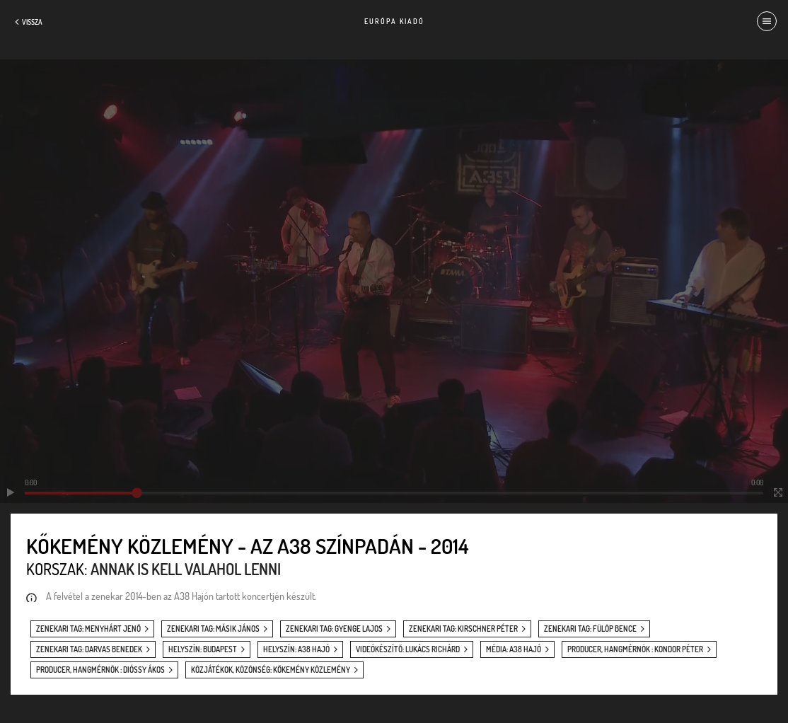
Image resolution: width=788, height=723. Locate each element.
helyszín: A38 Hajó (296, 649)
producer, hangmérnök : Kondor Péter (635, 649)
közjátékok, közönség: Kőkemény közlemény (270, 670)
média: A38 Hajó (513, 649)
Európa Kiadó (394, 21)
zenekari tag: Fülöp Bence (590, 629)
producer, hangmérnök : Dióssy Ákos (100, 670)
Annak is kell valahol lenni (186, 569)
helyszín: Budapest (202, 649)
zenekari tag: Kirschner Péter (463, 629)
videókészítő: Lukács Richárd (408, 649)
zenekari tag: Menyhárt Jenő (88, 629)
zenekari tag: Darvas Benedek (89, 649)
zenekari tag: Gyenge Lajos (334, 629)
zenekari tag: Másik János (213, 629)
